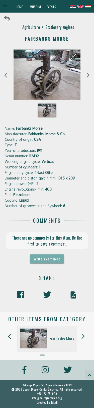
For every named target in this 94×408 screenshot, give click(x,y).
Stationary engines (59, 27)
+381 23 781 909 (47, 393)
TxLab (54, 402)
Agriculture (31, 27)
